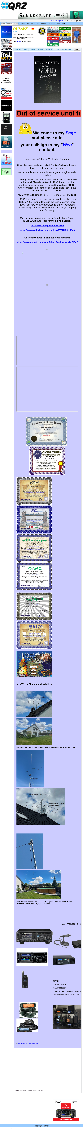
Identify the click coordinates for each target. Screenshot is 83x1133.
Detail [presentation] (25, 49)
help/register (59, 21)
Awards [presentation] (49, 49)
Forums (33, 23)
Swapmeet (44, 23)
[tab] (17, 49)
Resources (52, 23)
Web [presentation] (40, 49)
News (28, 23)
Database (22, 23)
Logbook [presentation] (32, 49)
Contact (58, 23)
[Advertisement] (33, 1110)
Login (63, 23)
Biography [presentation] (18, 49)
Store (38, 23)
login (52, 21)
